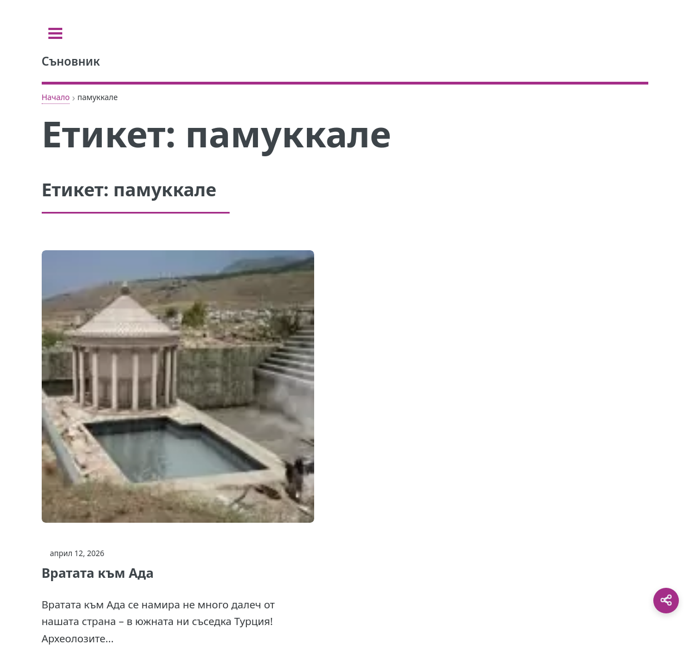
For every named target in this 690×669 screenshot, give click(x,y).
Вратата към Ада (98, 573)
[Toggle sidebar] (55, 33)
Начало (56, 97)
